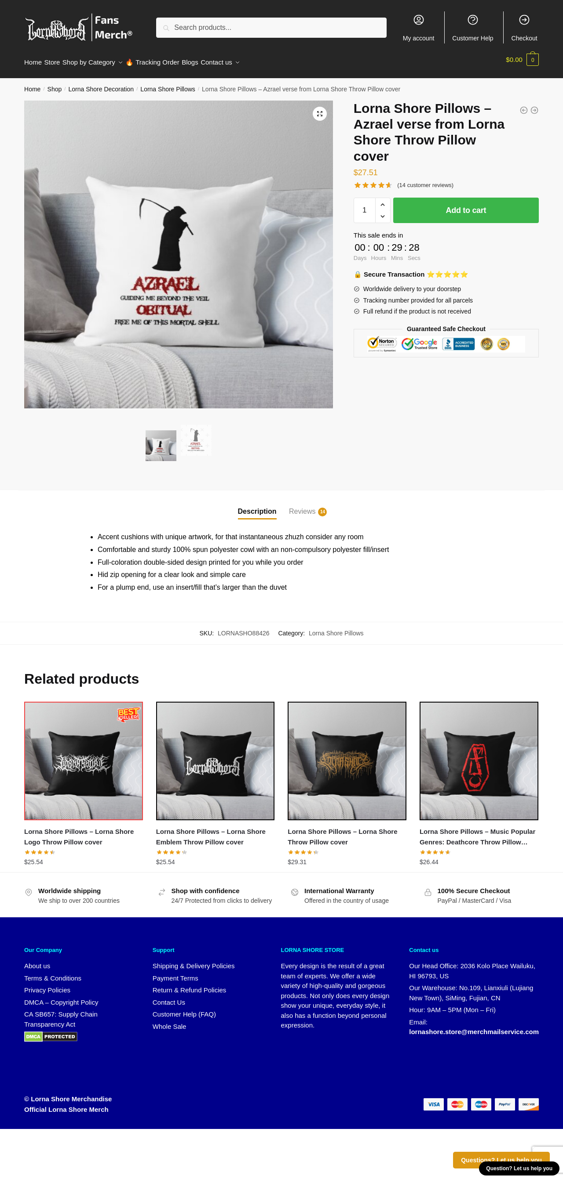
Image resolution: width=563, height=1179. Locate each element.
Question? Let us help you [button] (519, 1168)
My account (419, 28)
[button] (320, 108)
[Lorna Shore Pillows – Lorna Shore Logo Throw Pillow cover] (83, 755)
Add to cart (466, 205)
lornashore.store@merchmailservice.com (474, 1026)
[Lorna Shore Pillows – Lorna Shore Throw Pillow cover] (347, 755)
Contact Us (169, 997)
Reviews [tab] (302, 506)
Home (32, 83)
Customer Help (472, 28)
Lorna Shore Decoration (101, 83)
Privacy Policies (47, 984)
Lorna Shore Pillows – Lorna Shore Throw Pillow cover (342, 831)
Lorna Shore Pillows (167, 83)
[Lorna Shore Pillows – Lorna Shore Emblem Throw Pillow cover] (215, 755)
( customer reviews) (425, 180)
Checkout (524, 28)
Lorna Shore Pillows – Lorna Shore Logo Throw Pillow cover (79, 831)
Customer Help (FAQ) (184, 1009)
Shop (55, 83)
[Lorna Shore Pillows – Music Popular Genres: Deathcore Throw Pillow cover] (479, 755)
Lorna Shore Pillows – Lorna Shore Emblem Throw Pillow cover (211, 831)
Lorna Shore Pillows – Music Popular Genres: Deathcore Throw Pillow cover (477, 832)
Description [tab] (257, 506)
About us (37, 960)
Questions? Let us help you (501, 1160)
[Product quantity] (365, 205)
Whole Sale (169, 1021)
